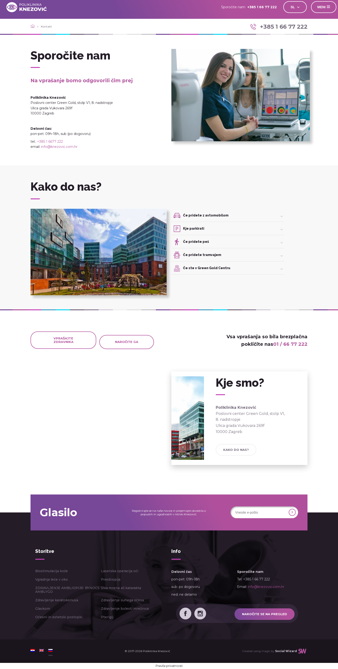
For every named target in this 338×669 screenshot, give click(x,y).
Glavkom (42, 608)
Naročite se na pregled (264, 614)
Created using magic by (269, 651)
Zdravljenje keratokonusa (56, 600)
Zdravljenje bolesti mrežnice (125, 608)
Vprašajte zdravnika (63, 340)
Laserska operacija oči (119, 571)
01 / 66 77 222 (290, 344)
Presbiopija (110, 579)
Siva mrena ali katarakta (121, 588)
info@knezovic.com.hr (59, 147)
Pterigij (107, 617)
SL (290, 7)
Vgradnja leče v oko (51, 579)
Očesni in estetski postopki (58, 617)
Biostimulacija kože (51, 571)
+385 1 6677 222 (50, 141)
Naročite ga (126, 342)
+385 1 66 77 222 (259, 7)
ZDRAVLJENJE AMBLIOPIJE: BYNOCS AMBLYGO (67, 590)
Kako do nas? (236, 450)
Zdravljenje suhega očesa (122, 600)
